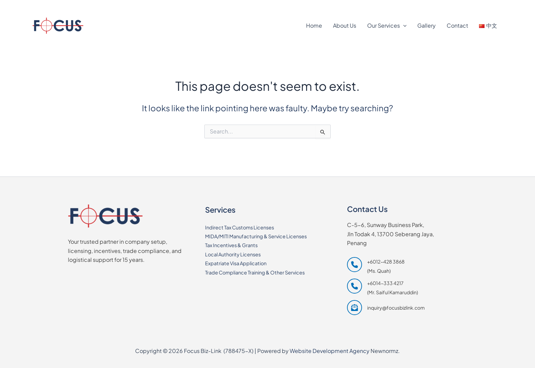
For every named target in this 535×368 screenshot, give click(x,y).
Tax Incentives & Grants (234, 245)
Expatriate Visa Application (239, 263)
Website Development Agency (330, 350)
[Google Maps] (461, 5)
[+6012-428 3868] (54, 5)
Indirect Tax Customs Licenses (244, 227)
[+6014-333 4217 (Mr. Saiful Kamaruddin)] (382, 288)
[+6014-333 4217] (102, 5)
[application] (403, 25)
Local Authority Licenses (236, 254)
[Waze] (493, 5)
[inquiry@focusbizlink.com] (386, 307)
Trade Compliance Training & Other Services (261, 272)
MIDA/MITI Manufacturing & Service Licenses (262, 236)
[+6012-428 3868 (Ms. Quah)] (376, 266)
